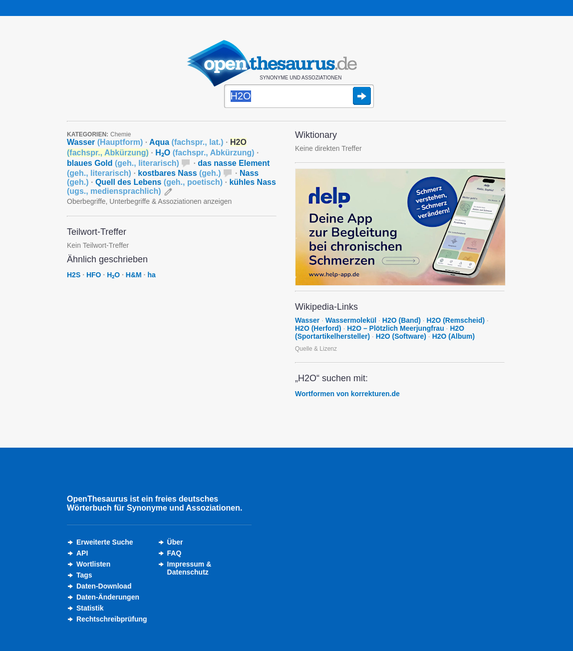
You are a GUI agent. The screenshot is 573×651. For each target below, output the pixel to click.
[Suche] (299, 96)
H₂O (204, 152)
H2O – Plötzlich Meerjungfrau (395, 328)
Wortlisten (93, 564)
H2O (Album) (453, 336)
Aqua (186, 142)
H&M (134, 275)
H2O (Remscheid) (456, 320)
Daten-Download (103, 586)
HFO (93, 275)
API (82, 553)
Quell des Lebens (159, 182)
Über (175, 542)
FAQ (174, 553)
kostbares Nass (179, 173)
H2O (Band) (401, 320)
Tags (84, 575)
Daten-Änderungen (107, 597)
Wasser (105, 142)
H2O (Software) (401, 336)
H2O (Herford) (318, 328)
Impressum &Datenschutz (189, 568)
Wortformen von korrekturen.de (347, 394)
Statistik (89, 608)
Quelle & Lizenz (316, 348)
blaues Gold (123, 163)
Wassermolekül (350, 320)
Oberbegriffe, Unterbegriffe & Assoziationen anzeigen (149, 201)
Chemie (120, 134)
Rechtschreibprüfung (111, 619)
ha (151, 275)
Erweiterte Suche (104, 542)
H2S (73, 275)
